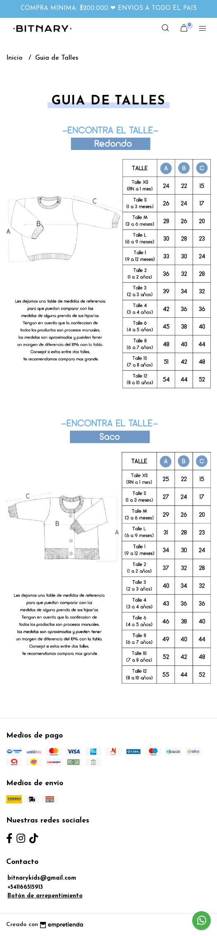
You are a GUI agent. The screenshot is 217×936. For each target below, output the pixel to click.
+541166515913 (25, 887)
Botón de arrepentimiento (45, 896)
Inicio (15, 58)
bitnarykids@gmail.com (41, 878)
